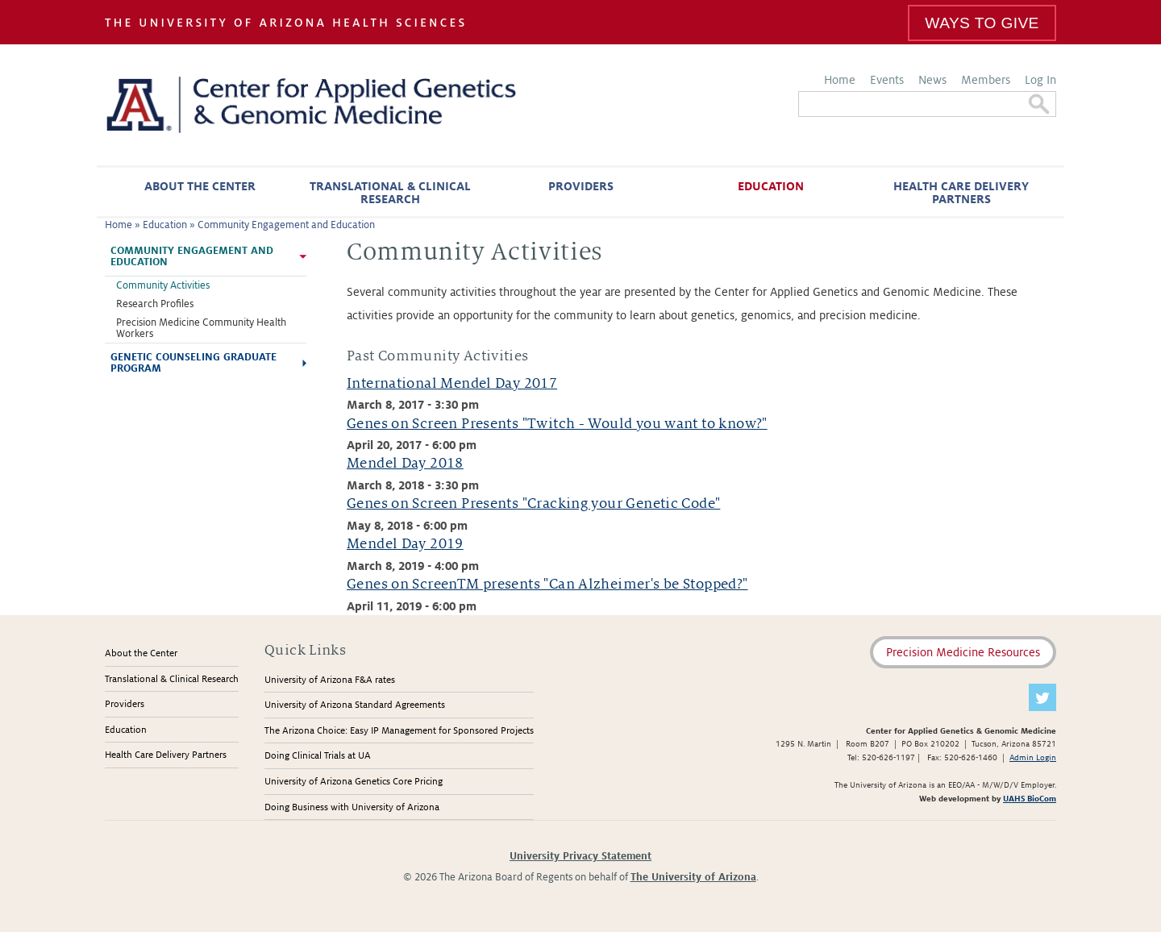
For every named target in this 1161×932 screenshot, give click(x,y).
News (932, 79)
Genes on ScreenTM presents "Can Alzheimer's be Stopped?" (547, 584)
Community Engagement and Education (286, 225)
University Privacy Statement (580, 856)
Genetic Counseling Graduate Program (193, 363)
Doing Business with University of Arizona (351, 807)
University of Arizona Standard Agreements (354, 705)
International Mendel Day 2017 (452, 383)
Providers (581, 186)
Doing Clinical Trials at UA (317, 756)
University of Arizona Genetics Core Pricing (353, 781)
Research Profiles (155, 304)
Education (771, 186)
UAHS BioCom (1029, 798)
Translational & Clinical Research (390, 193)
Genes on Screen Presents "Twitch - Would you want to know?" (557, 423)
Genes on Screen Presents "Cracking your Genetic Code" (533, 503)
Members (985, 79)
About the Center (200, 186)
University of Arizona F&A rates (329, 680)
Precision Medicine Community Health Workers (201, 328)
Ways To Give (981, 23)
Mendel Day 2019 (405, 543)
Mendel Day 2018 (405, 463)
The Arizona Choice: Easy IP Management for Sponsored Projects (399, 731)
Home (839, 79)
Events (887, 79)
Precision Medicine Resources (963, 652)
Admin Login (1032, 757)
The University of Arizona (693, 877)
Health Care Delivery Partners (961, 193)
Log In (1040, 79)
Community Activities (163, 285)
